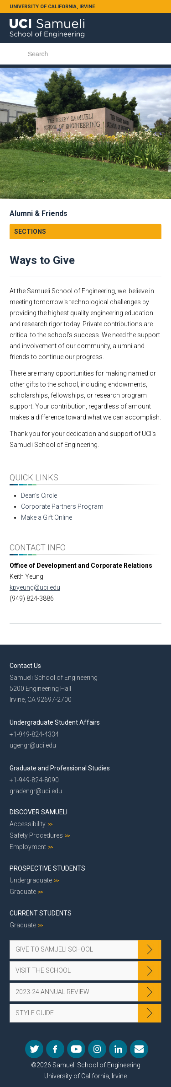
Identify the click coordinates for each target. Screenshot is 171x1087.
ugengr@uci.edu (33, 745)
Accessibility (28, 824)
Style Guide (35, 1013)
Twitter (34, 1049)
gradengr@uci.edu (36, 791)
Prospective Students (47, 868)
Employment (28, 846)
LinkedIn (118, 1049)
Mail (139, 1049)
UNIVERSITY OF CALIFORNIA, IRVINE (52, 7)
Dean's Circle (39, 495)
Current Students (41, 913)
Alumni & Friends (38, 213)
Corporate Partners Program (62, 506)
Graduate (23, 891)
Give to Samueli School (54, 949)
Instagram (97, 1049)
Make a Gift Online (46, 517)
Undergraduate (31, 880)
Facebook (55, 1049)
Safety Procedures (36, 835)
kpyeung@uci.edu (35, 587)
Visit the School (43, 970)
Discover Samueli (38, 812)
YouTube (76, 1049)
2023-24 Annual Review (52, 992)
